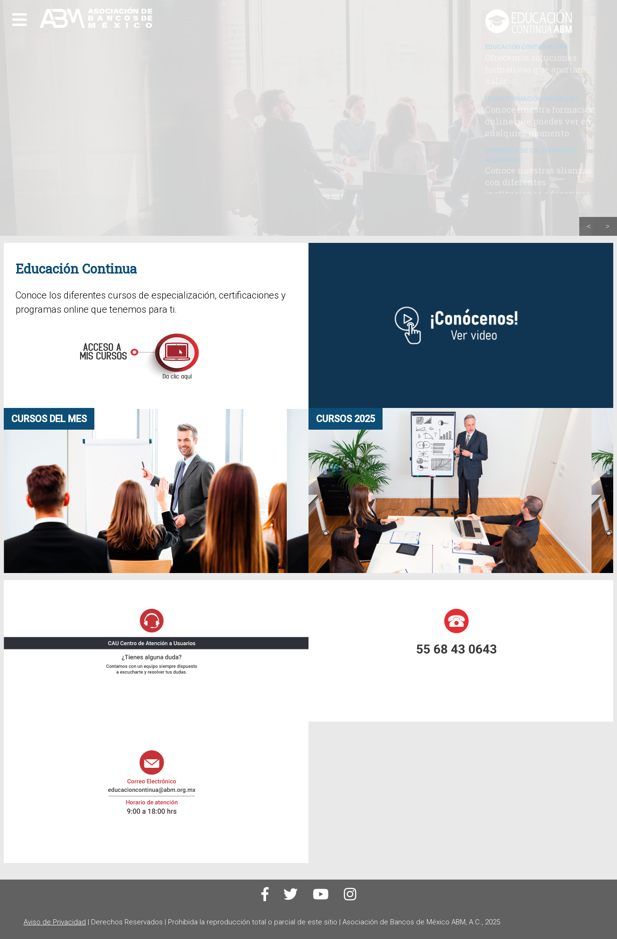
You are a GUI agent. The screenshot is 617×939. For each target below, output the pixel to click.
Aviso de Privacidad (55, 922)
